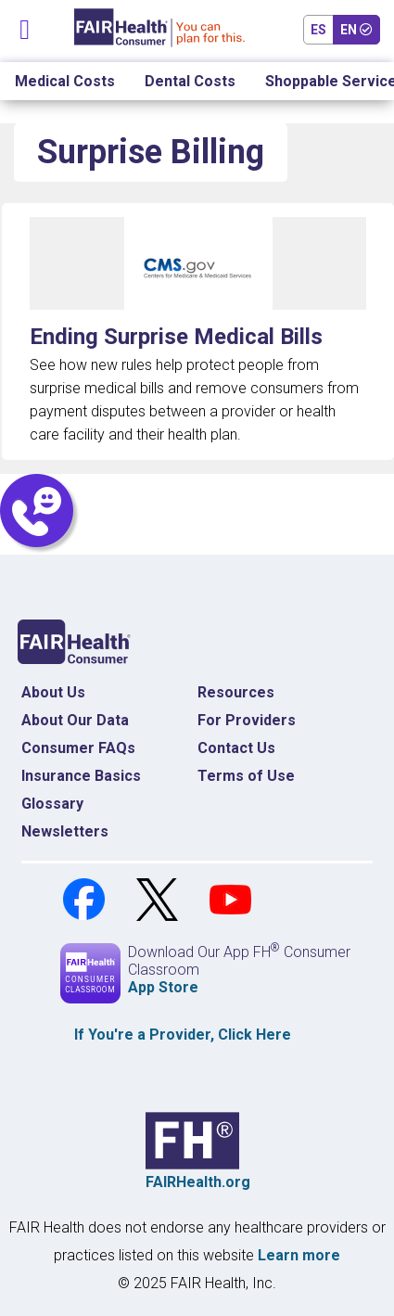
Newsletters (64, 831)
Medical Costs (65, 81)
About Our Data (75, 720)
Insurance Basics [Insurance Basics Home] (81, 776)
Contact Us (236, 748)
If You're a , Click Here (182, 1034)
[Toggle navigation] (25, 25)
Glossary (52, 803)
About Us (53, 692)
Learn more (299, 1255)
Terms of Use (246, 776)
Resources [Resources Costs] (235, 692)
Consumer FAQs (78, 748)
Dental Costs (190, 81)
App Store (163, 987)
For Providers (246, 720)
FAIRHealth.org (198, 1182)
